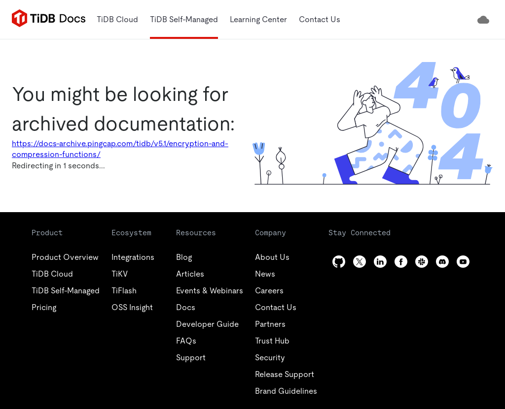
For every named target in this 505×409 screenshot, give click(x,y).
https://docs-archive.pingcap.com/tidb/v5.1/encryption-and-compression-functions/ (120, 149)
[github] (338, 262)
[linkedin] (380, 262)
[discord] (442, 262)
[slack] (421, 262)
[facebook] (401, 262)
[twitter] (359, 262)
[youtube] (463, 262)
